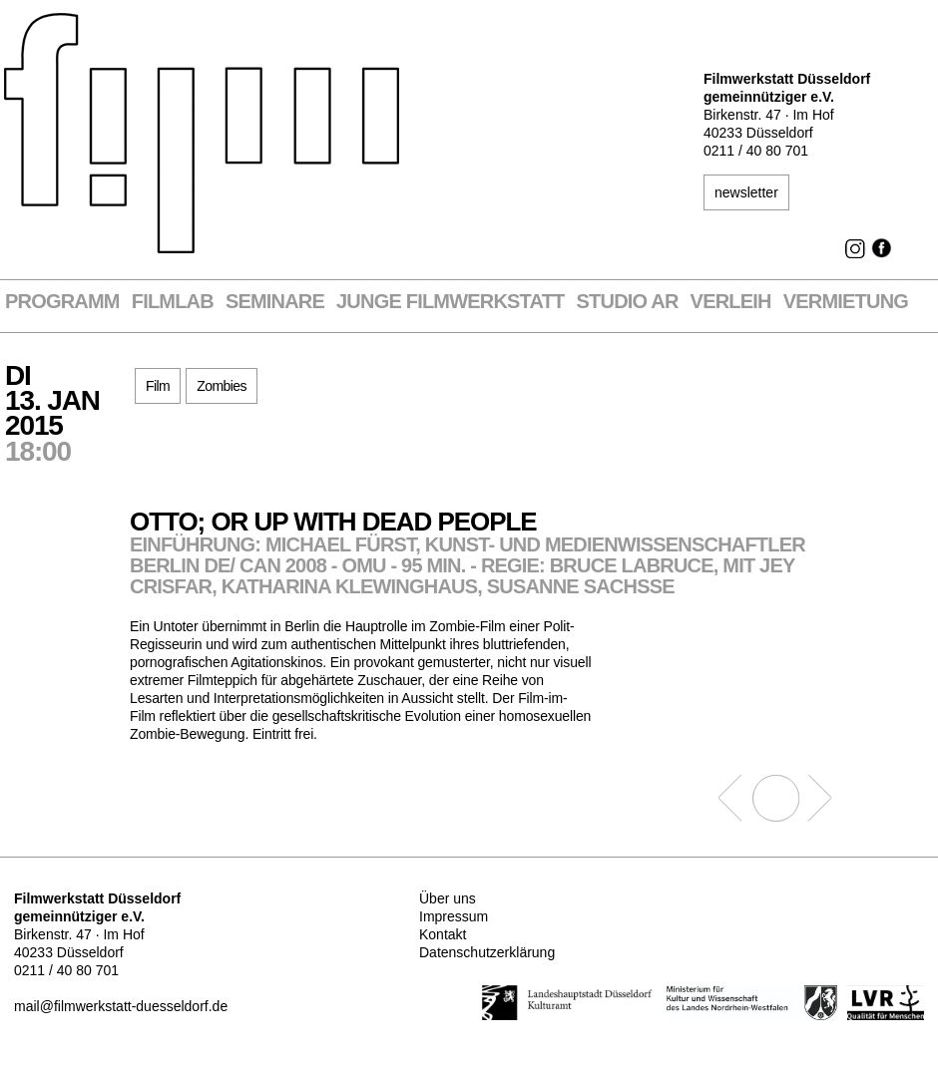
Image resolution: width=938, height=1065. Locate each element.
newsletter (746, 192)
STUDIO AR (628, 301)
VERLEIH (731, 301)
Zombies (221, 386)
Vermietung (845, 301)
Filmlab (173, 301)
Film (158, 386)
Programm (62, 301)
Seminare (275, 301)
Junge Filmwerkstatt (450, 301)
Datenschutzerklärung (487, 952)
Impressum (453, 916)
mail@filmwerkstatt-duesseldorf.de (121, 1006)
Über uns (447, 898)
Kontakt (442, 934)
